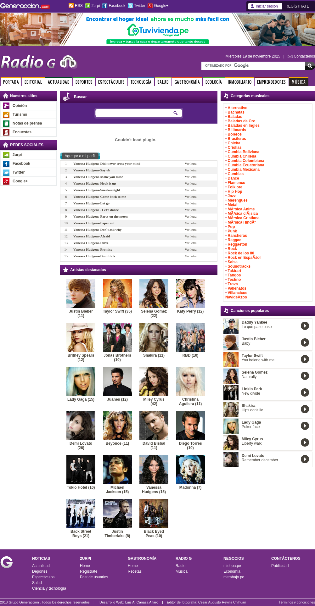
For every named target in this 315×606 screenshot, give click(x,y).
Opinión (20, 105)
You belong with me (258, 360)
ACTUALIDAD (59, 82)
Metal (233, 205)
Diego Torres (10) (190, 445)
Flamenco (236, 183)
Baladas (235, 116)
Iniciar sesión (267, 6)
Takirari (234, 271)
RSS (79, 5)
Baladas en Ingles (244, 125)
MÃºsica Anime (241, 209)
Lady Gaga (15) (80, 399)
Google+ (161, 5)
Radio (180, 566)
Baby (246, 343)
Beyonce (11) (117, 443)
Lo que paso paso (257, 327)
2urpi (96, 5)
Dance (233, 178)
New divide (251, 393)
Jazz (232, 196)
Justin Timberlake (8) (117, 533)
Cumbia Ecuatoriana (246, 165)
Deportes (40, 571)
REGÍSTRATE (297, 6)
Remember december (260, 460)
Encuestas (22, 132)
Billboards (237, 130)
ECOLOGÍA (213, 82)
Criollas (235, 147)
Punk (232, 231)
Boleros (235, 134)
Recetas (135, 571)
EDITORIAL (33, 82)
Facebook (117, 5)
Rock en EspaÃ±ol (244, 257)
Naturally (249, 377)
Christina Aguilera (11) (190, 401)
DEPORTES (84, 82)
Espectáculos (43, 577)
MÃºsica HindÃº (242, 222)
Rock (232, 249)
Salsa (233, 262)
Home (85, 566)
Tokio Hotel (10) (81, 487)
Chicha (234, 143)
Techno (234, 279)
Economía (231, 571)
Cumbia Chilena (242, 156)
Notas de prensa (27, 123)
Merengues (238, 200)
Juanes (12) (117, 399)
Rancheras (237, 235)
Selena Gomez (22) (154, 313)
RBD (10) (191, 355)
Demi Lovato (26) (81, 445)
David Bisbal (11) (154, 445)
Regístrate (88, 571)
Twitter (139, 5)
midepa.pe (232, 566)
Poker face (251, 427)
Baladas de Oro (242, 121)
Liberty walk (252, 443)
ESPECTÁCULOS (111, 82)
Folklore (235, 187)
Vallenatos (237, 288)
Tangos (234, 275)
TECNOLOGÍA (141, 82)
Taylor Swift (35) (117, 311)
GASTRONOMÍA (187, 82)
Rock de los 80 (241, 253)
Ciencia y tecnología (49, 588)
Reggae (234, 240)
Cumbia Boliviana (244, 152)
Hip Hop (235, 191)
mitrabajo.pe (233, 577)
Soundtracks (239, 266)
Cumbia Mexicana (244, 169)
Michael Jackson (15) (117, 489)
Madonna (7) (190, 487)
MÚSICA (299, 82)
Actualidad (41, 566)
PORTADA (11, 82)
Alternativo (238, 108)
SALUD (163, 82)
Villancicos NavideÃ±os (236, 295)
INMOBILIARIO (239, 82)
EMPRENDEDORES (271, 82)
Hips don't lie (252, 410)
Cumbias (236, 174)
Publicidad (280, 566)
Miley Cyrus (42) (153, 401)
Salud (37, 583)
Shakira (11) (154, 355)
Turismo (20, 114)
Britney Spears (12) (81, 357)
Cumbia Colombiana (246, 160)
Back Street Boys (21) (80, 533)
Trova (233, 284)
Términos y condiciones (296, 602)
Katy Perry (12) (190, 311)
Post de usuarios (94, 577)
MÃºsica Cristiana (244, 218)
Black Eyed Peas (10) (154, 533)
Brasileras (237, 138)
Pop (231, 227)
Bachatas (236, 112)
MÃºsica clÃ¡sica (243, 213)
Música (182, 571)
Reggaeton (237, 244)
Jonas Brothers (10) (117, 357)
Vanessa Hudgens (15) (154, 489)
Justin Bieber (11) (81, 313)
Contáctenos (304, 56)
